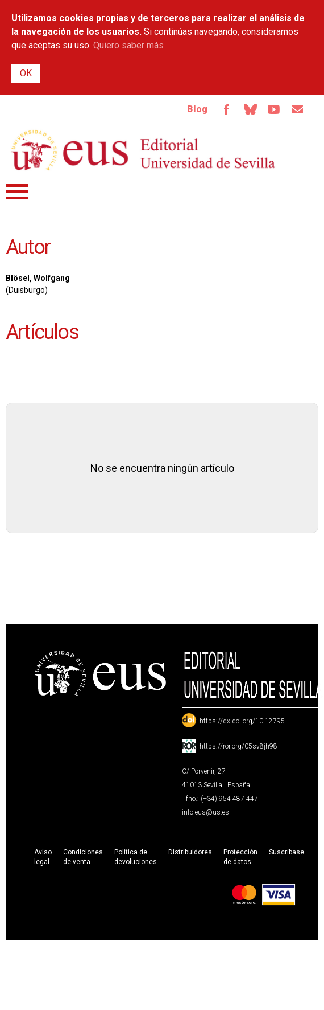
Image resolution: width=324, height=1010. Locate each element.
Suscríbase (286, 852)
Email (298, 109)
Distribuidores (190, 852)
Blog (197, 109)
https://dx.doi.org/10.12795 (242, 721)
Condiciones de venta (83, 857)
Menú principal (17, 191)
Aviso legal (43, 857)
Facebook (226, 109)
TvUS (274, 109)
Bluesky (250, 109)
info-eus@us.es (205, 812)
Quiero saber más (128, 45)
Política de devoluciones (135, 857)
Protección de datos (240, 857)
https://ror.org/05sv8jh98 (238, 746)
